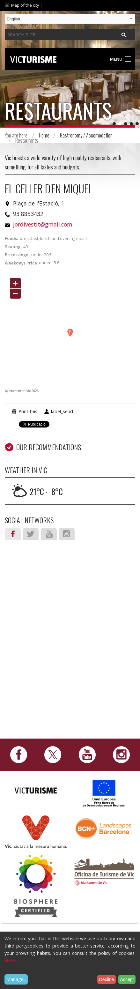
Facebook (13, 534)
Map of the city (25, 5)
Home (44, 135)
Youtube (49, 534)
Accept (127, 979)
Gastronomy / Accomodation (86, 135)
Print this (27, 411)
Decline (106, 979)
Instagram (67, 534)
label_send (62, 411)
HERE (10, 960)
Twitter (31, 534)
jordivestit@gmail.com (42, 224)
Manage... (16, 979)
